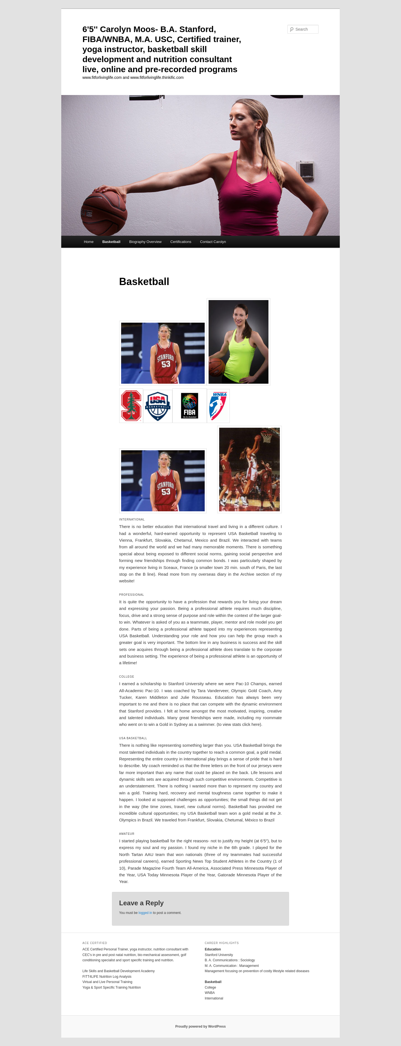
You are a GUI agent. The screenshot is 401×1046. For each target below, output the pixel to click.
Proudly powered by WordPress (200, 1026)
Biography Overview (145, 242)
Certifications (180, 242)
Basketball (111, 242)
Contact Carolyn (213, 242)
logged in (145, 913)
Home (89, 242)
